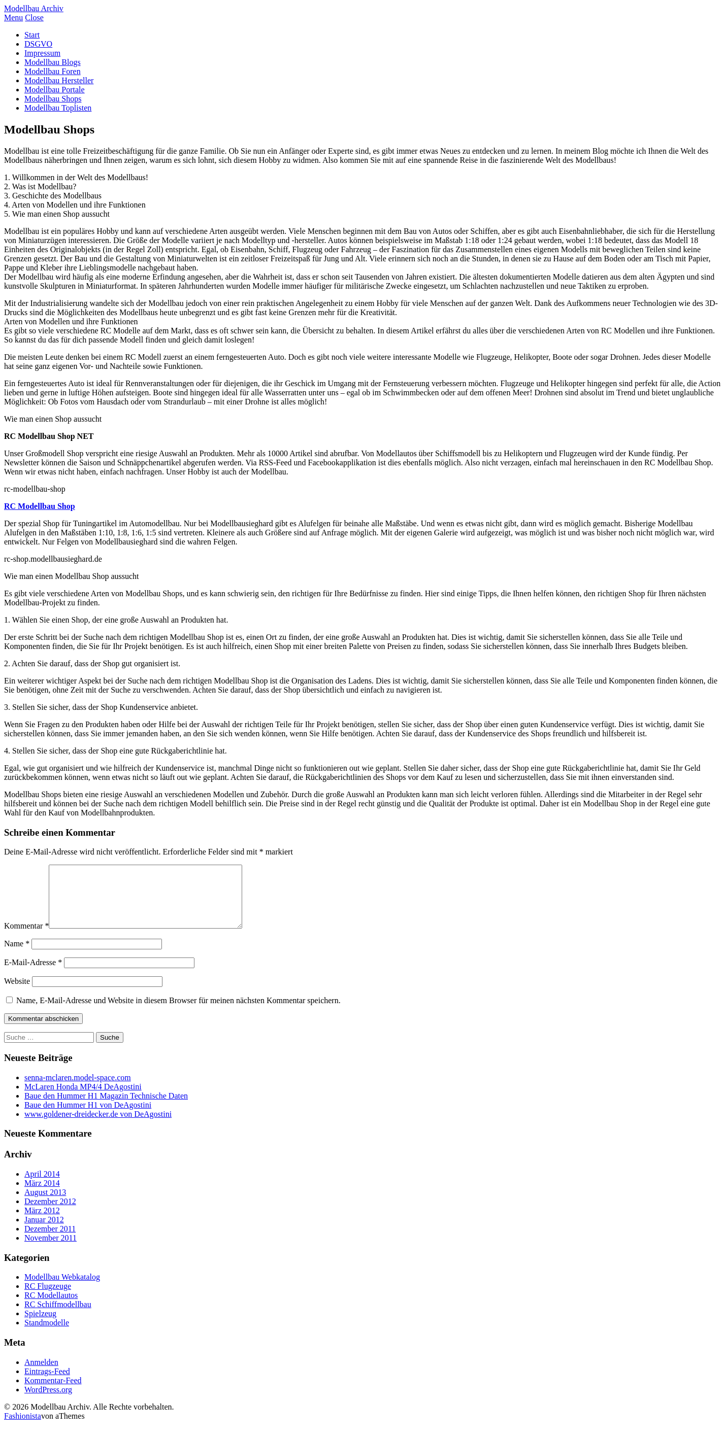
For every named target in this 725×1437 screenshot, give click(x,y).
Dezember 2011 (50, 1241)
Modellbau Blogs (52, 62)
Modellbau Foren (52, 71)
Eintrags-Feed (47, 1383)
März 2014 (42, 1195)
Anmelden (41, 1374)
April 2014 (42, 1186)
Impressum (42, 53)
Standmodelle (46, 1334)
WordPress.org (48, 1401)
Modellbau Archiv (33, 8)
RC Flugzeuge (47, 1298)
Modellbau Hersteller (58, 80)
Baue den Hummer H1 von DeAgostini (87, 1117)
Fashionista (22, 1428)
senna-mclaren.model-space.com (77, 1089)
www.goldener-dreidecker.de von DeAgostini (98, 1126)
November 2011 (50, 1250)
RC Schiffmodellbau (57, 1316)
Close (34, 17)
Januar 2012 (44, 1231)
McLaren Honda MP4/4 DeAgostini (83, 1098)
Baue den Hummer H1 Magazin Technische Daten (106, 1108)
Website (17, 993)
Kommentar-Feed (53, 1392)
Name (16, 955)
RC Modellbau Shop (39, 506)
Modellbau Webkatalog (62, 1289)
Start (32, 34)
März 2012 (42, 1222)
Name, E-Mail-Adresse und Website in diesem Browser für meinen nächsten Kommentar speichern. (178, 1012)
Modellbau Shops (52, 98)
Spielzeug (40, 1325)
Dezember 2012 (50, 1213)
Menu (13, 17)
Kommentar (26, 938)
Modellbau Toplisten (57, 108)
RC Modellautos (51, 1307)
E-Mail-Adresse (33, 974)
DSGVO (38, 44)
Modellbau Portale (54, 89)
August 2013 (45, 1204)
